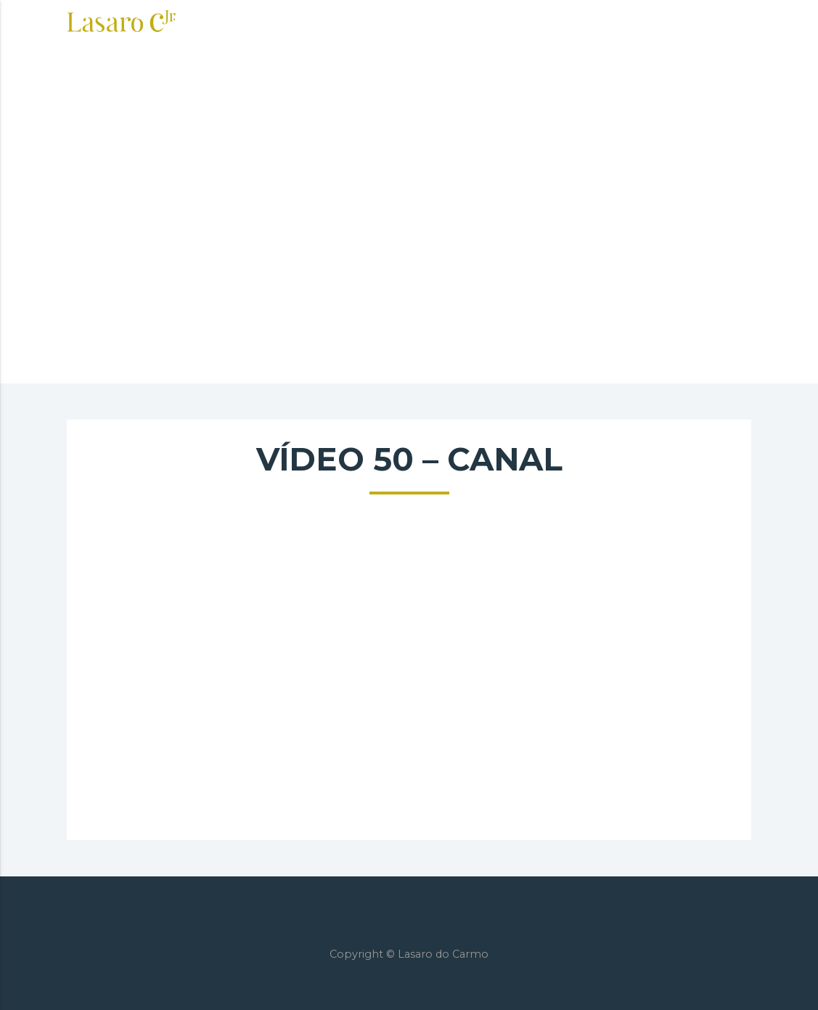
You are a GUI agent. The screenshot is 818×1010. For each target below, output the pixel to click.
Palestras (544, 23)
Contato (678, 23)
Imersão (464, 23)
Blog (614, 23)
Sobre (294, 23)
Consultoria (375, 23)
